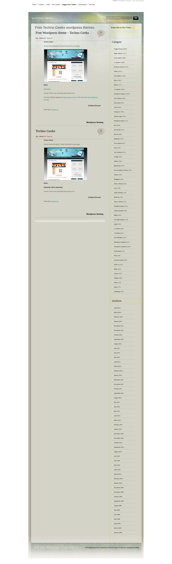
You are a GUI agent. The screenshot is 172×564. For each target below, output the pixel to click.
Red (115, 125)
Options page (118, 116)
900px (116, 215)
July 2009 (117, 510)
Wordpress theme (119, 121)
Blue (115, 80)
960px (116, 269)
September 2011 (119, 393)
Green (116, 107)
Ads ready (117, 103)
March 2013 (117, 312)
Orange (116, 157)
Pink (115, 255)
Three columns (118, 184)
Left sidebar (117, 76)
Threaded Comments (120, 246)
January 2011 (118, 429)
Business (116, 197)
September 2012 (119, 339)
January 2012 (118, 375)
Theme (116, 175)
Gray (115, 148)
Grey (115, 188)
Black (115, 85)
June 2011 (117, 407)
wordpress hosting (133, 547)
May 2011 (117, 411)
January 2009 (118, 532)
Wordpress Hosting (94, 122)
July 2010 (117, 456)
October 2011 (118, 389)
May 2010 (117, 465)
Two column (117, 143)
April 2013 (117, 308)
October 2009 (118, 496)
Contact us (54, 109)
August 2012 (118, 344)
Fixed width (117, 58)
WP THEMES (118, 237)
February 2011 (118, 425)
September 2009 (119, 501)
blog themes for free (70, 97)
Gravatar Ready (118, 260)
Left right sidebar (119, 219)
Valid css (116, 264)
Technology (117, 251)
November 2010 (119, 438)
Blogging (116, 179)
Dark (115, 287)
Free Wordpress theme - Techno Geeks (62, 33)
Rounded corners (119, 206)
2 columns (117, 62)
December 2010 (118, 434)
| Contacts (40, 4)
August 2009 (118, 505)
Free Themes (118, 98)
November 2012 (119, 330)
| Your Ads (91, 4)
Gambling (117, 291)
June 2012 (117, 353)
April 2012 (117, 362)
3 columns (117, 89)
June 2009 (117, 514)
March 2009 (117, 528)
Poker (115, 282)
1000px (116, 278)
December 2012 (118, 326)
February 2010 (118, 478)
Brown (116, 134)
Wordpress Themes (119, 94)
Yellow (116, 161)
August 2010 (118, 451)
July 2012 (117, 348)
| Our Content (55, 4)
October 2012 (118, 335)
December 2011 (118, 380)
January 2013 (118, 321)
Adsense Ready (118, 211)
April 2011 (117, 416)
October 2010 (118, 443)
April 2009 (117, 523)
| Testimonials (82, 4)
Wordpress (117, 112)
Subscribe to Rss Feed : (121, 27)
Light (115, 224)
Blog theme (117, 166)
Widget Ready (118, 49)
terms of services (120, 547)
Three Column (118, 202)
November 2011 (119, 384)
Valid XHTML (118, 193)
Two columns (118, 152)
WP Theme (117, 130)
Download (47, 89)
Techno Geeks (45, 131)
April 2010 (117, 469)
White (116, 71)
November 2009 (119, 492)
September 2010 (119, 447)
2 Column (117, 228)
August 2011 (118, 398)
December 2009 (118, 487)
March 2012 (117, 366)
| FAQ (47, 4)
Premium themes (119, 67)
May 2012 (117, 357)
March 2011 (117, 420)
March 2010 (117, 474)
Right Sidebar (118, 53)
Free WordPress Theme (121, 170)
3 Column (117, 233)
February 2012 (118, 371)
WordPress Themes (42, 18)
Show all (49, 38)
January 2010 (118, 483)
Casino (116, 273)
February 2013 (118, 317)
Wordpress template (120, 242)
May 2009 (117, 519)
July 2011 (117, 402)
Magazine (117, 139)
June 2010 (117, 460)
